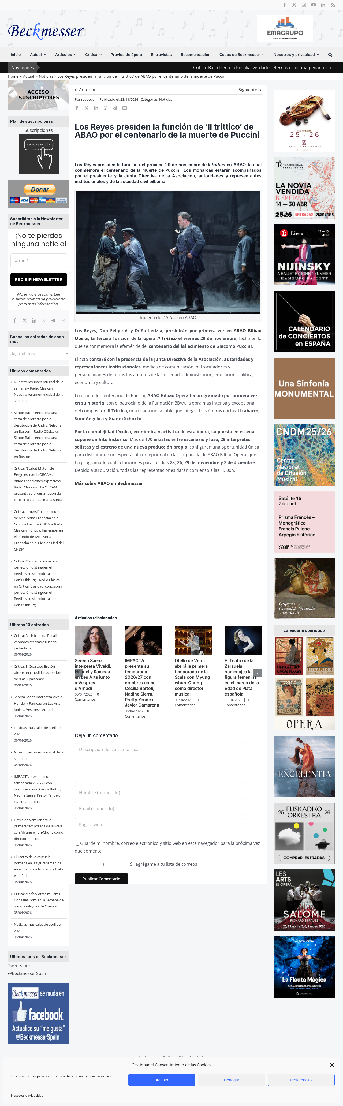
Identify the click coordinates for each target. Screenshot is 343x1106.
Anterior (87, 90)
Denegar (231, 1080)
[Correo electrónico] (63, 320)
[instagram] (304, 5)
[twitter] (294, 5)
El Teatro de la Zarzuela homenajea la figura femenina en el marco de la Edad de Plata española (242, 677)
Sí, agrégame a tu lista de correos (136, 864)
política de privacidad (46, 299)
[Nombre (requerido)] (159, 792)
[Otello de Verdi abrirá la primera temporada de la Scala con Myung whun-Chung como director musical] (193, 629)
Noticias (165, 99)
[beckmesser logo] (46, 19)
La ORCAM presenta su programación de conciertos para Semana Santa (38, 493)
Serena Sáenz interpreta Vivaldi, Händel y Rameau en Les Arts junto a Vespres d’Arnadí (39, 703)
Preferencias (301, 1080)
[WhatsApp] (43, 320)
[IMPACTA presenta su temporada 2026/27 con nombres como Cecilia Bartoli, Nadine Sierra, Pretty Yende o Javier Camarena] (143, 629)
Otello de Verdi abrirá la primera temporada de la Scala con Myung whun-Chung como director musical (192, 677)
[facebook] (284, 5)
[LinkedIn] (34, 320)
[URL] (159, 824)
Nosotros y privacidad (27, 1095)
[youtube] (313, 5)
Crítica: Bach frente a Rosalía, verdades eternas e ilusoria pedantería (36, 642)
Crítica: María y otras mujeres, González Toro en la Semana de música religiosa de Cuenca (39, 900)
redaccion (89, 99)
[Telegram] (53, 320)
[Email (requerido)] (159, 808)
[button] (332, 1065)
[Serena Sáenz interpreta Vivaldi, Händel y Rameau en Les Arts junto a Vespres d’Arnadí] (93, 629)
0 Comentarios (87, 697)
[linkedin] (323, 5)
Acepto (162, 1080)
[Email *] (38, 260)
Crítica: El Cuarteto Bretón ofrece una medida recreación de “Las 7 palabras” (37, 672)
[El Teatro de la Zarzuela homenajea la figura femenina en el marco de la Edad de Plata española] (243, 629)
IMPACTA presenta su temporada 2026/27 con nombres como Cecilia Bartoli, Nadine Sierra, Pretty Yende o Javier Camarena (37, 789)
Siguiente (247, 90)
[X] (24, 320)
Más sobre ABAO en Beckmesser (109, 483)
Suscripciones (39, 130)
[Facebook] (15, 320)
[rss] (333, 5)
